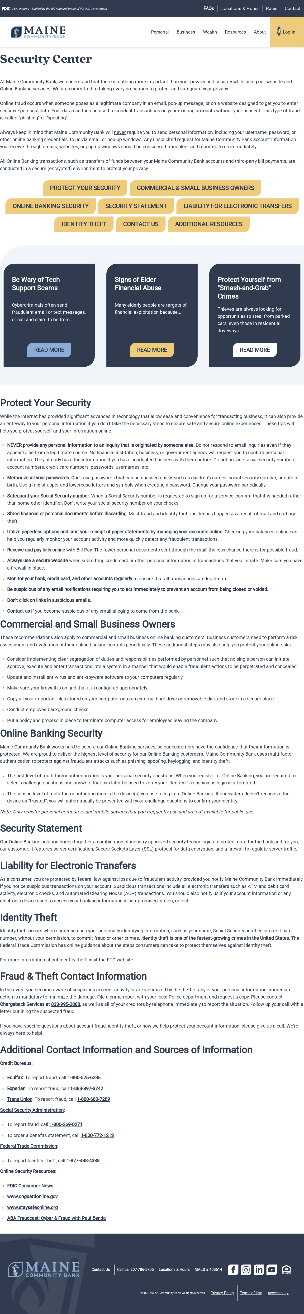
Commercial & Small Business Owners (195, 188)
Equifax (15, 1077)
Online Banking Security (51, 206)
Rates (271, 8)
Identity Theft (84, 224)
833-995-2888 (65, 1004)
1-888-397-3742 (86, 1088)
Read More (49, 350)
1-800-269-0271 (65, 1124)
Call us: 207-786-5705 (135, 1269)
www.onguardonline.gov (32, 1196)
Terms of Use (251, 1293)
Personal (160, 32)
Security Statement (136, 206)
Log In (289, 32)
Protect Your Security (85, 188)
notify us (209, 893)
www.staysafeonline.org (32, 1207)
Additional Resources (208, 224)
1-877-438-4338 (83, 1160)
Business (186, 32)
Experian (16, 1088)
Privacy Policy (222, 1293)
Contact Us (140, 224)
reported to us (214, 146)
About (260, 32)
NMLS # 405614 (208, 1269)
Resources (235, 32)
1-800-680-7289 (93, 1099)
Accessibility (278, 1293)
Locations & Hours (240, 8)
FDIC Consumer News (30, 1186)
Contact (292, 8)
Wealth (210, 32)
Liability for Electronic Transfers (238, 206)
